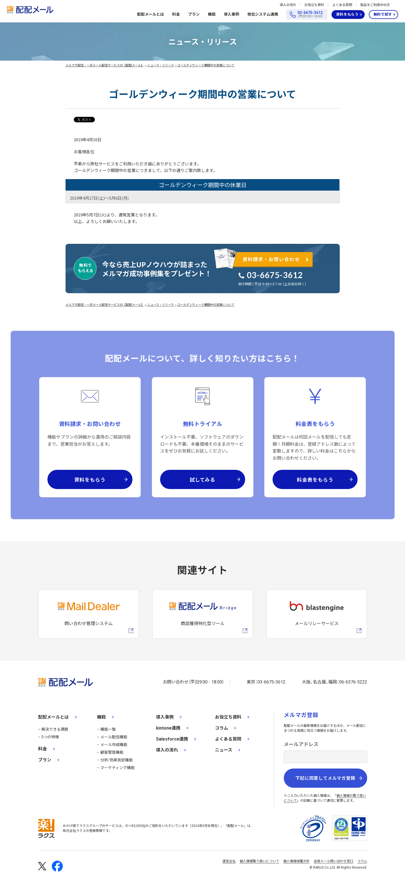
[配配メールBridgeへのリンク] (202, 614)
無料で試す (382, 14)
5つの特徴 (50, 737)
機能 (212, 14)
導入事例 (231, 14)
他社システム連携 (262, 14)
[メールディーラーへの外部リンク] (88, 614)
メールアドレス (301, 744)
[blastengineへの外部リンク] (316, 614)
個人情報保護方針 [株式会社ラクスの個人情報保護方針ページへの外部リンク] (296, 861)
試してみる (203, 479)
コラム (221, 728)
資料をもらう (347, 14)
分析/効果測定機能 (116, 760)
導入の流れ (288, 5)
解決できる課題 (54, 729)
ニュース (223, 750)
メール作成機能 (113, 744)
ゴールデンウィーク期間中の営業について (205, 65)
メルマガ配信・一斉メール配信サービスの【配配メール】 (105, 65)
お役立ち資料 (314, 5)
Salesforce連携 (172, 739)
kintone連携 (168, 728)
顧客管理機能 (111, 752)
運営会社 (229, 861)
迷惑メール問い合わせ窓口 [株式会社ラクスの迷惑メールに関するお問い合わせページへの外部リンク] (333, 861)
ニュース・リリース (160, 65)
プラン (194, 14)
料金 (176, 14)
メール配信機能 (113, 737)
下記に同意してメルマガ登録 (325, 778)
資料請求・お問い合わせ (271, 259)
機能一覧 (108, 729)
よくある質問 (342, 5)
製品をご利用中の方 (375, 5)
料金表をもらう (315, 479)
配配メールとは (150, 14)
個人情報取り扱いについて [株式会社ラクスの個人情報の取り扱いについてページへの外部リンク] (259, 861)
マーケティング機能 (117, 767)
